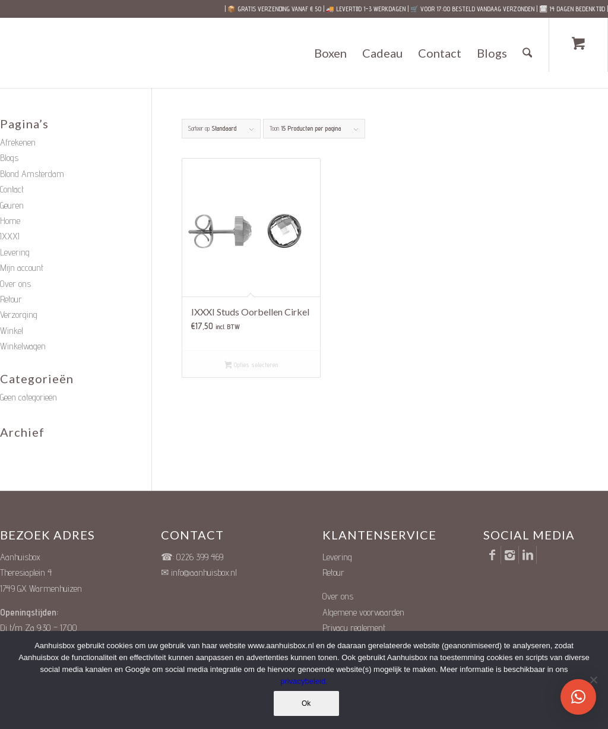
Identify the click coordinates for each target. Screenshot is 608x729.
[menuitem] (331, 53)
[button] (578, 697)
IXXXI (10, 236)
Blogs (9, 157)
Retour (11, 299)
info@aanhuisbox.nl (204, 572)
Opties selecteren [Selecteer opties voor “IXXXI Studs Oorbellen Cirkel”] (251, 366)
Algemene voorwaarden (363, 612)
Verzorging (18, 314)
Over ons (15, 283)
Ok (306, 704)
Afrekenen (18, 142)
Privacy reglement (353, 627)
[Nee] (593, 680)
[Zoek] (527, 53)
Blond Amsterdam (32, 173)
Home (10, 220)
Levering (15, 252)
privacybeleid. (304, 681)
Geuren (12, 205)
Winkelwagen (23, 346)
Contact (12, 189)
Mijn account (21, 267)
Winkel (11, 330)
